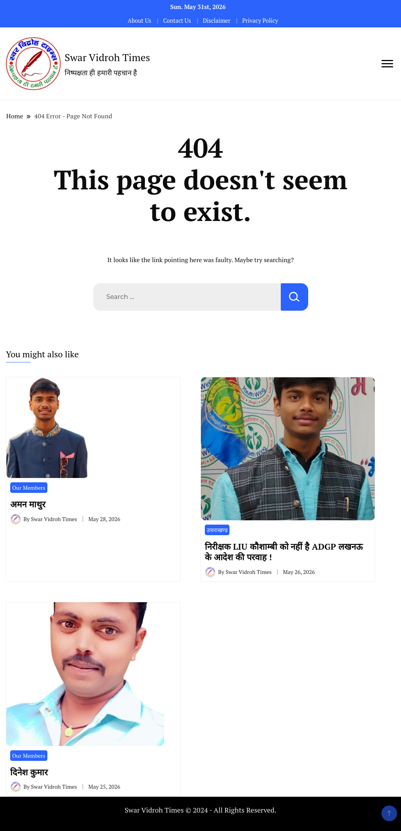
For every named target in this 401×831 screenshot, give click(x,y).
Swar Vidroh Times (107, 57)
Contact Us (177, 20)
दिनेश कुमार (31, 772)
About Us (139, 20)
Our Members (28, 487)
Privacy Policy (260, 20)
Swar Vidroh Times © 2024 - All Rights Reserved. (200, 810)
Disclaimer (216, 20)
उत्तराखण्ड (217, 530)
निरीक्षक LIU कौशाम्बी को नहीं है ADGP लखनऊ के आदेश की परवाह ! (284, 552)
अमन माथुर (30, 504)
